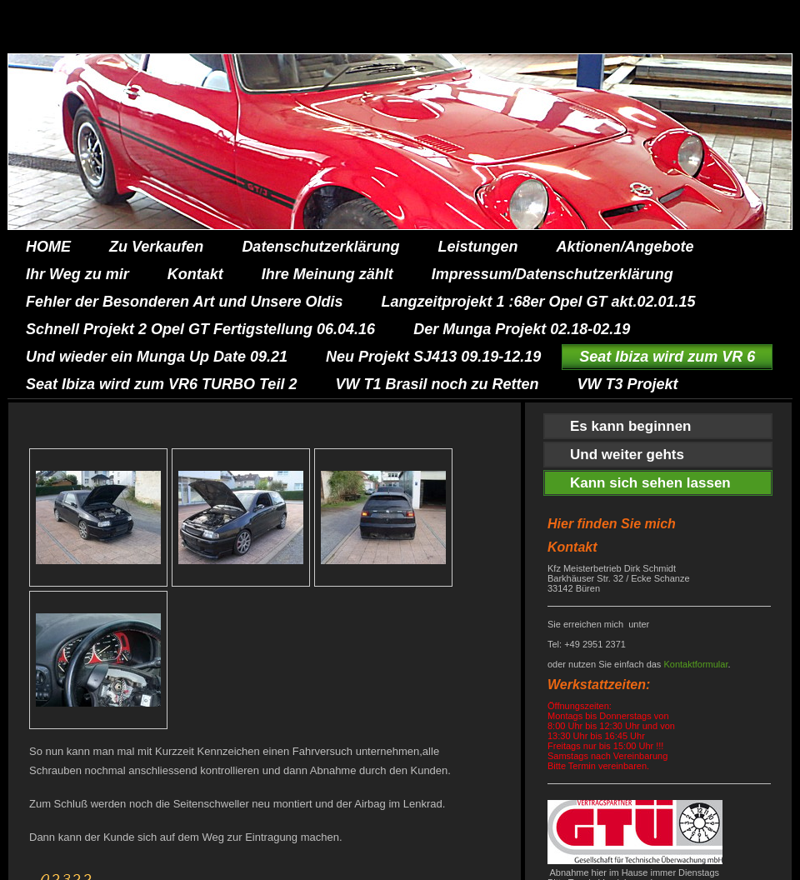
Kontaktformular (695, 664)
